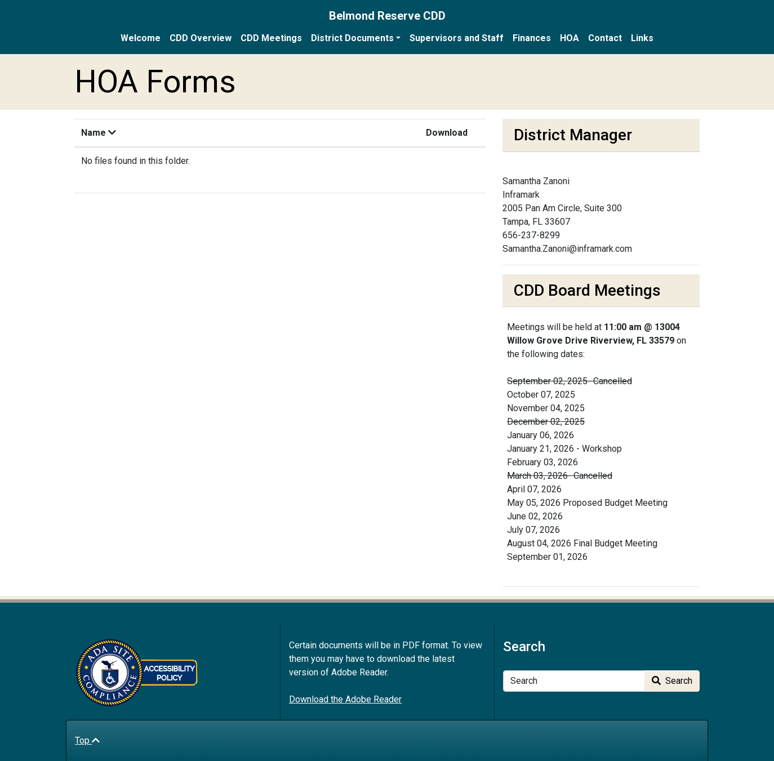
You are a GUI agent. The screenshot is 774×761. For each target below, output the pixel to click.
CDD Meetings (271, 38)
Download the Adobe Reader (345, 699)
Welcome (141, 38)
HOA (569, 38)
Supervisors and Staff (457, 38)
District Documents (352, 38)
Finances (532, 38)
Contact (605, 38)
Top (87, 740)
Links (642, 38)
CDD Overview (201, 38)
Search (672, 680)
